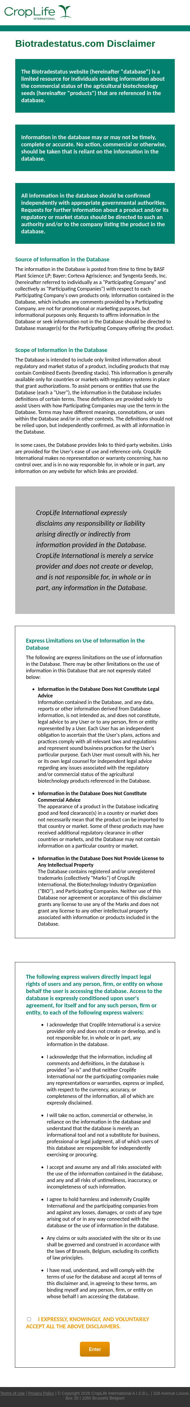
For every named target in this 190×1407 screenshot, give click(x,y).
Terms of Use (12, 1393)
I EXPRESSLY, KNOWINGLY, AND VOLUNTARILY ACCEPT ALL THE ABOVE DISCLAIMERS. (87, 1323)
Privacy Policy (41, 1393)
